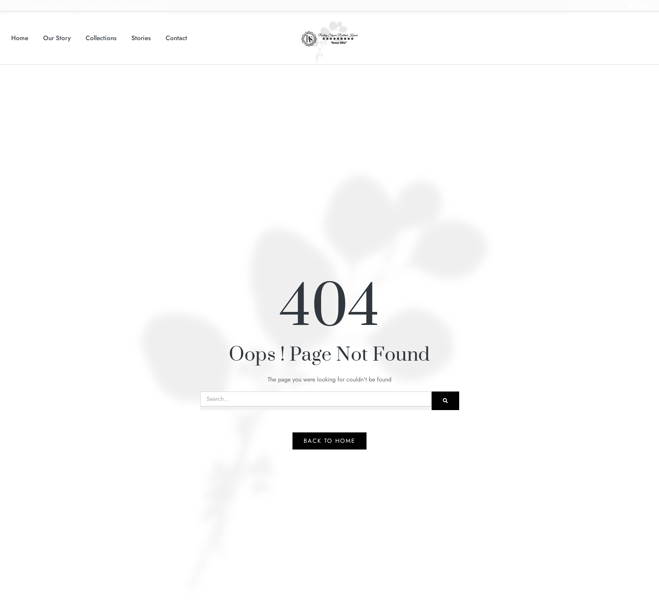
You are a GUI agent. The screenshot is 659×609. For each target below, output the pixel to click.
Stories (141, 33)
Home (19, 33)
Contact (176, 33)
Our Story (57, 33)
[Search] (445, 401)
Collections (101, 33)
